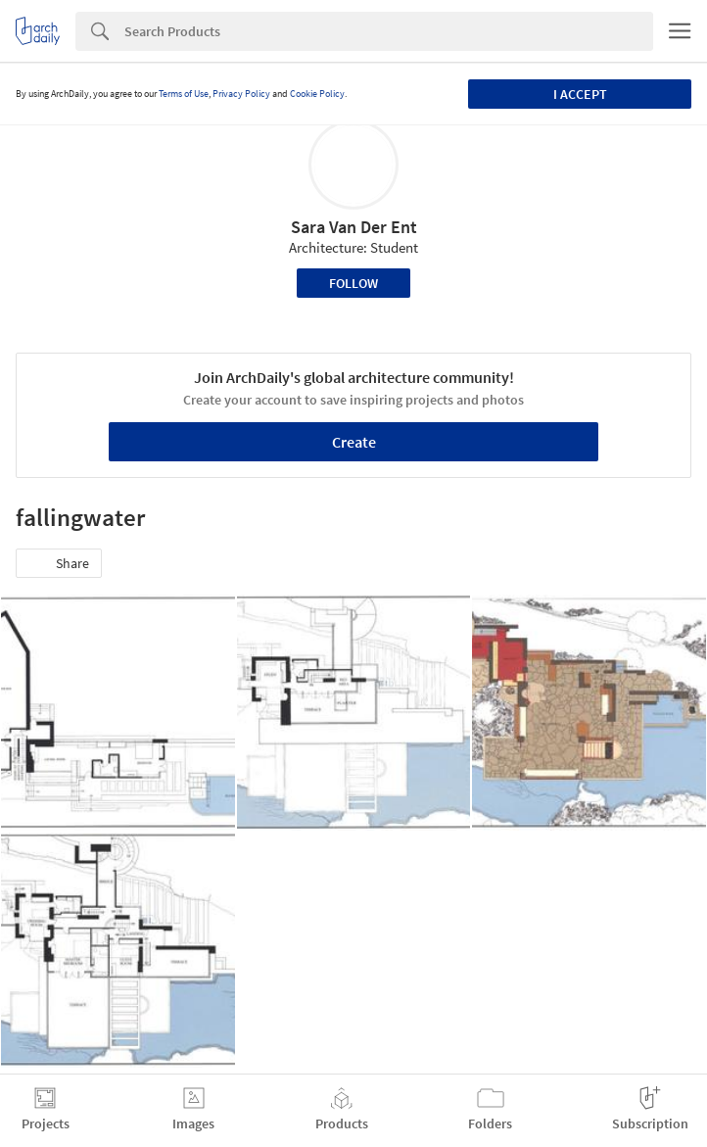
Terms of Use (184, 93)
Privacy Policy (241, 93)
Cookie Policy (317, 93)
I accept (580, 94)
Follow (353, 283)
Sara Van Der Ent (354, 226)
